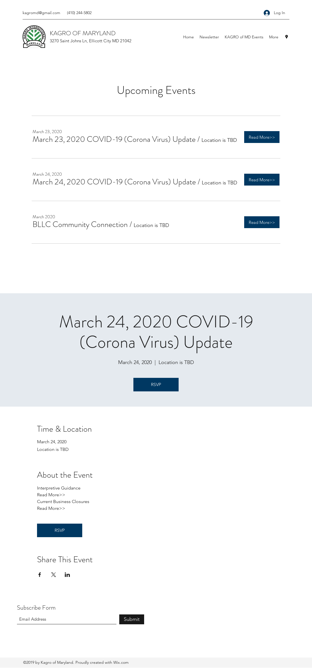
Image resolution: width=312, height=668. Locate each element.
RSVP (156, 384)
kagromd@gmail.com (41, 12)
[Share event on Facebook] (39, 574)
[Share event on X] (53, 574)
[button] (114, 139)
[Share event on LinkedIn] (67, 574)
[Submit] (131, 619)
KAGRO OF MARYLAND (83, 33)
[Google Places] (286, 37)
